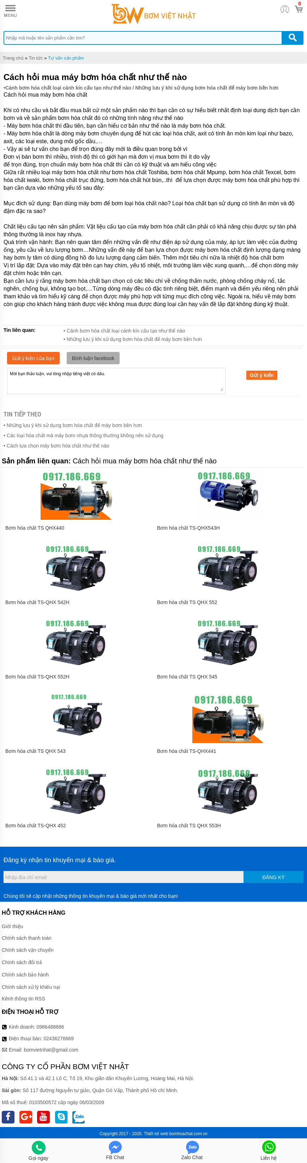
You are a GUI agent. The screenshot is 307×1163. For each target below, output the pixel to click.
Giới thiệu (12, 926)
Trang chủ (13, 58)
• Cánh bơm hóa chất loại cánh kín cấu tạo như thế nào (124, 331)
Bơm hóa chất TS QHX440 (34, 528)
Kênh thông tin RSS (23, 998)
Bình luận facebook (93, 358)
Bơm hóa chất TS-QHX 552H (37, 677)
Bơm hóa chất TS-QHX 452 (35, 825)
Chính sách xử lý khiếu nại (31, 987)
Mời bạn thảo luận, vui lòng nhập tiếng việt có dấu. (116, 380)
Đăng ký (273, 877)
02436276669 (58, 1038)
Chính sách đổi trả (22, 962)
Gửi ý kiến (262, 375)
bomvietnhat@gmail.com (51, 1050)
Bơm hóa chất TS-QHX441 (186, 751)
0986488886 (50, 1027)
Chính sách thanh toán (27, 938)
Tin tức (36, 58)
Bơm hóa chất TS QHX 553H (189, 825)
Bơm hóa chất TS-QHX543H (188, 528)
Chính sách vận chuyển (28, 950)
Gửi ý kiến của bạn (33, 358)
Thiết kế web (156, 1133)
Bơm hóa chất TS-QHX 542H (37, 602)
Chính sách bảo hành (25, 975)
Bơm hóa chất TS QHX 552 (187, 602)
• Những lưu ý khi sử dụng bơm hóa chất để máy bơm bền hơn (133, 339)
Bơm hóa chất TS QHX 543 (35, 751)
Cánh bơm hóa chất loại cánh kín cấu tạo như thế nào (68, 88)
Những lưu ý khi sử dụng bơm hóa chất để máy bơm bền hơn (206, 88)
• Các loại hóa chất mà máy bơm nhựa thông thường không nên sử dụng (83, 435)
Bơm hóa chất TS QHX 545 (187, 677)
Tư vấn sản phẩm (66, 58)
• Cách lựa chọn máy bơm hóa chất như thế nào (56, 446)
